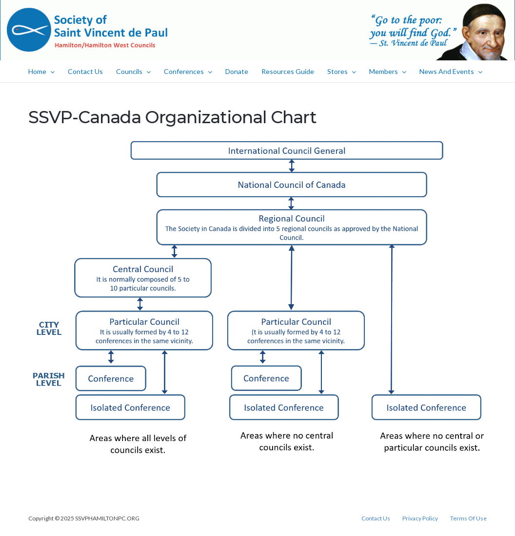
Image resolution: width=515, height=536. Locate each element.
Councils (133, 71)
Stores (341, 71)
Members (387, 71)
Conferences (188, 71)
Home (41, 71)
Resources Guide (287, 71)
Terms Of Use (468, 518)
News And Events (450, 71)
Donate (236, 71)
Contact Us (85, 71)
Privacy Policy (420, 518)
